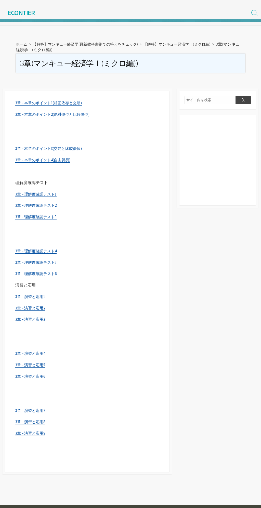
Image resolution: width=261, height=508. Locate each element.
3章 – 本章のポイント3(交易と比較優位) (51, 149)
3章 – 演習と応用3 (31, 320)
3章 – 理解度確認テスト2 (37, 206)
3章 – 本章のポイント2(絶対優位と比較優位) (55, 115)
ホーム (22, 44)
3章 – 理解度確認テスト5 (37, 263)
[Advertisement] (218, 164)
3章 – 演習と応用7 (31, 411)
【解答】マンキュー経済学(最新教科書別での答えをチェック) (89, 44)
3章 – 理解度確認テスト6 (37, 274)
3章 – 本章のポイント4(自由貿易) (45, 160)
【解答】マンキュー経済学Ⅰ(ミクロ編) (187, 44)
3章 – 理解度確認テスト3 (37, 217)
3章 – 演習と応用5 (31, 366)
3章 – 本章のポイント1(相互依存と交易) (51, 103)
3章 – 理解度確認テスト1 (37, 194)
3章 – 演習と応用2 (31, 308)
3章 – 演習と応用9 (31, 434)
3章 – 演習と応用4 (31, 354)
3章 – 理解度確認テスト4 (37, 251)
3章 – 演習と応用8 (31, 423)
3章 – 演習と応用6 (31, 377)
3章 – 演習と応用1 (31, 297)
